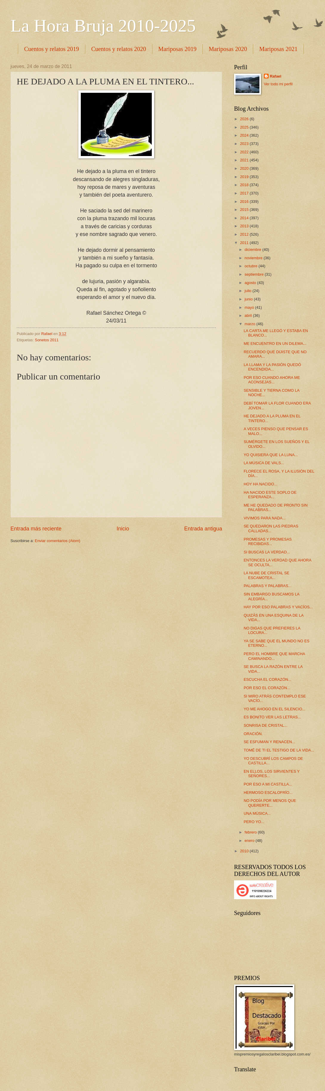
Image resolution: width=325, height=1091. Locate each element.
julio (248, 290)
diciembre (253, 249)
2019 (245, 177)
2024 (245, 135)
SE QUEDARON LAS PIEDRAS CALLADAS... (271, 528)
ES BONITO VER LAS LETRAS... (272, 717)
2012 (245, 234)
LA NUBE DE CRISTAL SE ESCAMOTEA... (266, 575)
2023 (245, 143)
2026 (245, 119)
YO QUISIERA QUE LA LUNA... (271, 455)
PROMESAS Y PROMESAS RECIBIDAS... (268, 541)
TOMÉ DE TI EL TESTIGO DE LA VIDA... (279, 750)
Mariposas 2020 (228, 49)
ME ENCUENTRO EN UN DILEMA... (275, 343)
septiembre (254, 274)
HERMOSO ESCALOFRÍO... (268, 792)
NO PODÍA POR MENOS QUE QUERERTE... (270, 802)
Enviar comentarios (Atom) (57, 540)
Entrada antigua (203, 529)
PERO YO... (254, 822)
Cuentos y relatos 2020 (118, 49)
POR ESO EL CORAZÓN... (267, 688)
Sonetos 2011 (46, 340)
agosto (250, 282)
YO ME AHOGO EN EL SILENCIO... (274, 709)
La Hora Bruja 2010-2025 (103, 26)
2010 (245, 851)
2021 (245, 160)
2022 (245, 152)
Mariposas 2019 (177, 49)
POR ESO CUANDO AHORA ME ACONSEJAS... (272, 379)
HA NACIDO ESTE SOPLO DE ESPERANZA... (270, 494)
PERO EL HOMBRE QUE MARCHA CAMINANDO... (274, 656)
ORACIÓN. (253, 734)
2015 (245, 209)
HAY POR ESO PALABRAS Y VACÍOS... (278, 607)
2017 (245, 193)
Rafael (275, 76)
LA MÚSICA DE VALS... (264, 463)
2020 (245, 168)
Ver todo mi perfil (278, 84)
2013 (245, 226)
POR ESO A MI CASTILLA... (268, 784)
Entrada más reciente (35, 529)
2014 (245, 218)
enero (250, 840)
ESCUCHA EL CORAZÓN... (267, 679)
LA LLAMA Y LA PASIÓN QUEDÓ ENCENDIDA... (272, 366)
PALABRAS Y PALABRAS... (267, 586)
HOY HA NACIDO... (260, 484)
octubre (251, 266)
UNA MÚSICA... (257, 813)
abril (248, 315)
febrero (251, 832)
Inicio (123, 529)
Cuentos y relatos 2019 (51, 49)
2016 (245, 201)
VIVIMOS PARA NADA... (265, 518)
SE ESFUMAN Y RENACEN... (269, 742)
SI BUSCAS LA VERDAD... (267, 552)
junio (249, 299)
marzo (250, 324)
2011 (245, 242)
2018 (245, 185)
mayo (249, 307)
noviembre (254, 258)
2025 (245, 127)
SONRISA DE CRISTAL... (265, 725)
